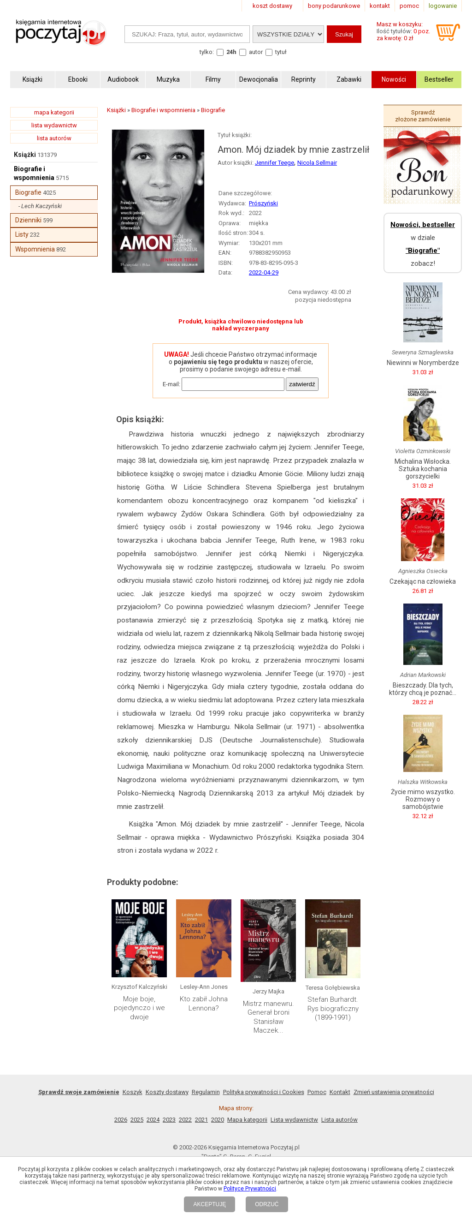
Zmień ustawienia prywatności (394, 1091)
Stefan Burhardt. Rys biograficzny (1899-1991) (333, 1008)
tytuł (281, 51)
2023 (169, 1119)
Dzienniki (28, 220)
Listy (22, 234)
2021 (201, 1119)
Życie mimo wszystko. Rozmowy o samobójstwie (423, 799)
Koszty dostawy (167, 1091)
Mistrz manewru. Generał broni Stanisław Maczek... (268, 1017)
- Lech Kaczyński (40, 206)
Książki (25, 154)
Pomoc (316, 1091)
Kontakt (340, 1091)
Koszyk (132, 1091)
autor (256, 51)
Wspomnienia (35, 249)
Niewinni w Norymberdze (423, 362)
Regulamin (206, 1091)
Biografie (28, 192)
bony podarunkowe (334, 5)
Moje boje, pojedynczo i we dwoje (139, 1008)
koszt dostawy (272, 5)
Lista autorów (339, 1119)
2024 (153, 1119)
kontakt (380, 5)
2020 (217, 1119)
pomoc (409, 5)
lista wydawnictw (54, 125)
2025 (136, 1119)
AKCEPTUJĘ (209, 1204)
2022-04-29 (263, 272)
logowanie (443, 5)
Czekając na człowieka (422, 581)
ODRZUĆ (266, 1204)
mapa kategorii (54, 112)
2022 (185, 1119)
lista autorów (54, 138)
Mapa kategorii (247, 1119)
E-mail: (171, 384)
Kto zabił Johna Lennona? (204, 1003)
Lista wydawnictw (294, 1119)
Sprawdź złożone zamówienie (422, 116)
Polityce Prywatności (250, 1188)
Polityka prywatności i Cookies (263, 1091)
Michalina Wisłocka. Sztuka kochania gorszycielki (423, 469)
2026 (120, 1119)
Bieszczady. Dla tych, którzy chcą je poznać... (422, 689)
